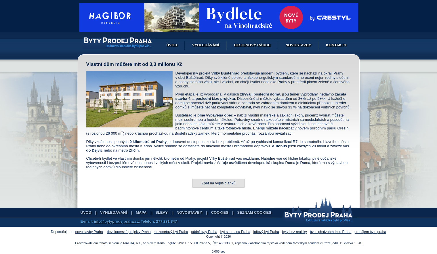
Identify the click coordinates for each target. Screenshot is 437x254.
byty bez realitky (294, 232)
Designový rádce (252, 45)
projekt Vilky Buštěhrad (216, 158)
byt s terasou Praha (235, 232)
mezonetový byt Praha (171, 232)
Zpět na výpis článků (218, 183)
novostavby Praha (89, 232)
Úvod (171, 45)
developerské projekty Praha (129, 232)
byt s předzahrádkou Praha (330, 232)
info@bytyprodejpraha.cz (116, 221)
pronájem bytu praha (370, 232)
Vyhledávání (205, 45)
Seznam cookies (254, 212)
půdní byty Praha (204, 232)
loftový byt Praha (266, 232)
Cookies (219, 212)
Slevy (161, 212)
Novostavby (298, 45)
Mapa (141, 212)
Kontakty (336, 45)
